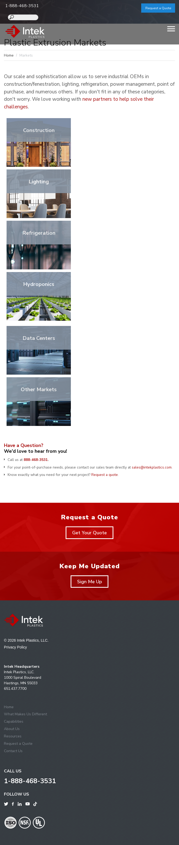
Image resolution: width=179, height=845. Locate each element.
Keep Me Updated (89, 566)
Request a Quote (158, 8)
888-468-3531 (36, 459)
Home (9, 55)
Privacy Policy (15, 647)
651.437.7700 (15, 688)
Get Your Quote (89, 533)
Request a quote (104, 474)
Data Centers (39, 338)
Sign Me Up (89, 582)
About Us (12, 728)
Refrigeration (38, 233)
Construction (39, 130)
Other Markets (39, 389)
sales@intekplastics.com (152, 467)
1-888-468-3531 (22, 6)
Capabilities (13, 721)
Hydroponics (38, 284)
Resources (13, 736)
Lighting (39, 181)
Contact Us (13, 750)
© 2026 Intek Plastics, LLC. (26, 640)
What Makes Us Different (25, 714)
